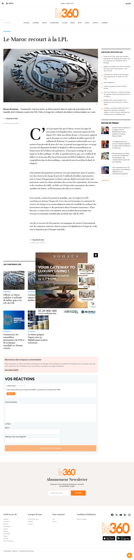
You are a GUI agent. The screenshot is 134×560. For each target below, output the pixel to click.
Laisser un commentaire (50, 448)
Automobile (6, 533)
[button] (129, 555)
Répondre (11, 393)
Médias (72, 23)
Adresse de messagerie (15, 437)
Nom (7, 428)
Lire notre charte (11, 370)
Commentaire (11, 402)
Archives (30, 524)
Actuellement (7, 23)
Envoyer (78, 493)
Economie (36, 23)
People (87, 23)
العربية (128, 3)
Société (44, 23)
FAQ (53, 519)
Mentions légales (82, 519)
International (54, 23)
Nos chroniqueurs (8, 541)
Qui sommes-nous (33, 519)
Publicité (30, 521)
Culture (64, 23)
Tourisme (104, 23)
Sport (80, 23)
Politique (27, 23)
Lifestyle (95, 23)
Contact (54, 521)
